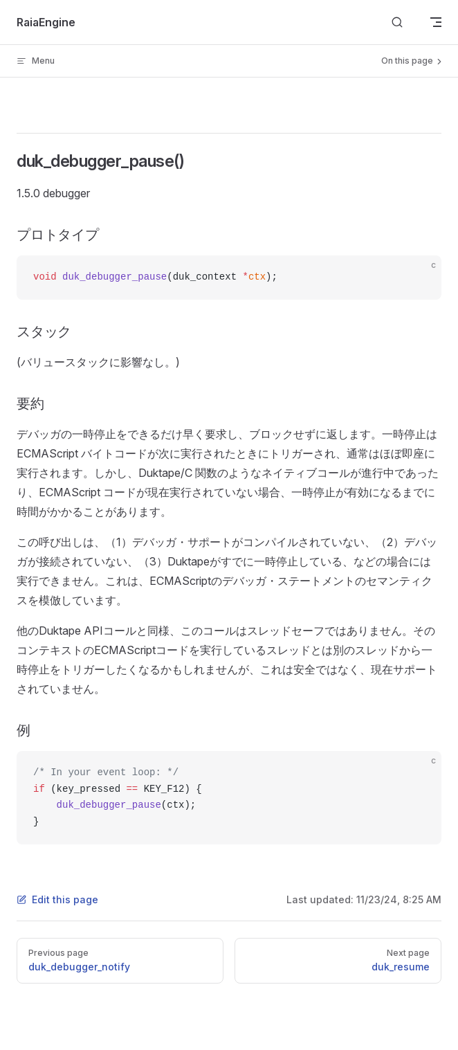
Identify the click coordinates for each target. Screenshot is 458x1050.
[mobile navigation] (435, 22)
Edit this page (57, 899)
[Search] (397, 22)
